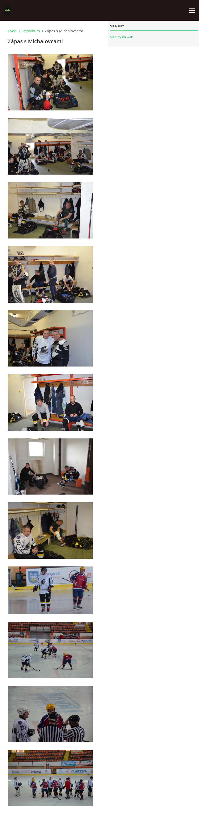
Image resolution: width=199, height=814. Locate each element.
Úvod (12, 30)
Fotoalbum (31, 30)
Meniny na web (121, 37)
